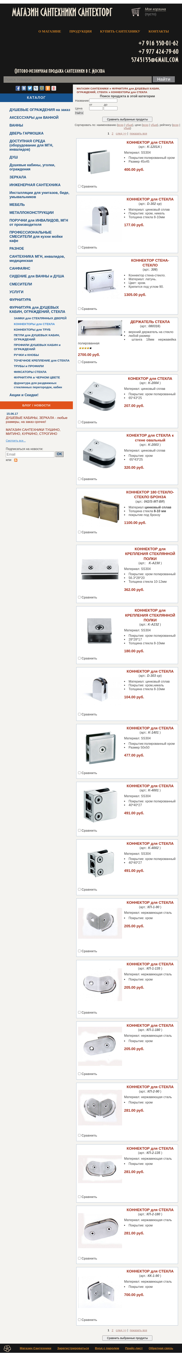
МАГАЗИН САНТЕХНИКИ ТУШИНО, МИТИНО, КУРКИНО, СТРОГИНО (33, 431)
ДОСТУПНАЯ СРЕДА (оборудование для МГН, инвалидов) (31, 145)
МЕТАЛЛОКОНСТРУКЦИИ (31, 213)
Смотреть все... (16, 440)
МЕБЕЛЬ (17, 205)
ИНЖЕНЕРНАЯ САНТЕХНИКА (35, 185)
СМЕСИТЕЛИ (20, 284)
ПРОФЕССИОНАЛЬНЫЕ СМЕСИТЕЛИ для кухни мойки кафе (36, 236)
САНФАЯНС (19, 268)
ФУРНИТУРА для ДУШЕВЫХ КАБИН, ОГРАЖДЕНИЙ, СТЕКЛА (37, 310)
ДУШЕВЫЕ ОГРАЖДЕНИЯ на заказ (39, 110)
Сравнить (89, 186)
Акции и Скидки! (23, 395)
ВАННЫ (16, 125)
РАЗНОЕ (16, 249)
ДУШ (13, 157)
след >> (121, 133)
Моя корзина (155, 9)
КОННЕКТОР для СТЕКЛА (150, 142)
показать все (138, 133)
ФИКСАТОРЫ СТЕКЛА (30, 371)
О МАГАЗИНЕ (49, 31)
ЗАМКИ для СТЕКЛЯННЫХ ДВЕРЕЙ (40, 318)
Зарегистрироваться (73, 1350)
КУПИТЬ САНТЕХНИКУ (120, 31)
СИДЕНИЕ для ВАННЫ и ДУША (36, 276)
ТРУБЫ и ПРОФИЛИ (29, 366)
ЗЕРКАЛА (17, 177)
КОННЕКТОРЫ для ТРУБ (32, 329)
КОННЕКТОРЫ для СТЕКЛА (34, 324)
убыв (129, 125)
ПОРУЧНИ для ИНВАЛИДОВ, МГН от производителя (38, 222)
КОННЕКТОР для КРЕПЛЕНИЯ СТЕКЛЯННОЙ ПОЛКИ (150, 554)
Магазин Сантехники (35, 1350)
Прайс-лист (134, 1350)
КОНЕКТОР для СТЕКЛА (150, 378)
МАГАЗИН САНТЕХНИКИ (93, 88)
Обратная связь (161, 1350)
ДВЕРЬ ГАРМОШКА (26, 133)
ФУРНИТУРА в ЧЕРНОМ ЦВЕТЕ (37, 377)
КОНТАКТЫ (159, 31)
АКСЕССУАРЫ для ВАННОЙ (33, 118)
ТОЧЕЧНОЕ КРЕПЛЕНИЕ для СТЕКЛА (41, 360)
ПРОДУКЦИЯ (80, 31)
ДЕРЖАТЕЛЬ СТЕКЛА (150, 322)
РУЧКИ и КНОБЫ (26, 355)
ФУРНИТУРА (20, 300)
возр (120, 125)
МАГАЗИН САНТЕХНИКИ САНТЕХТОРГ (62, 12)
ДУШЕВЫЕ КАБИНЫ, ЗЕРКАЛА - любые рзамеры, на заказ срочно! (37, 419)
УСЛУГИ (16, 292)
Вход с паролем (107, 1350)
